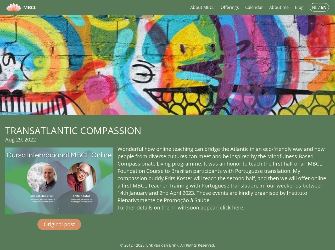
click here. (232, 207)
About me (279, 7)
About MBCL (202, 7)
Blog (299, 7)
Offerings (230, 7)
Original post (59, 224)
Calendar (254, 7)
